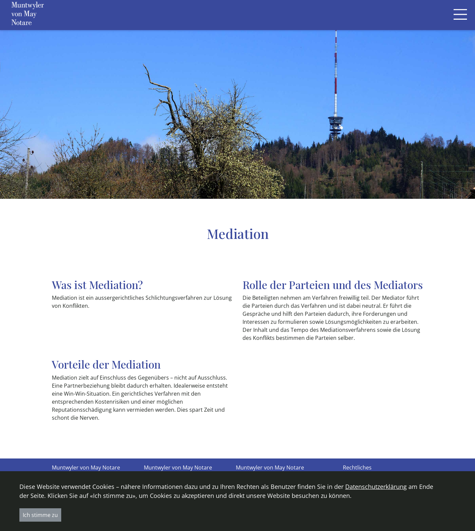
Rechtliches (357, 467)
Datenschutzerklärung (376, 487)
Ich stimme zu (40, 515)
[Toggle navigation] (460, 15)
